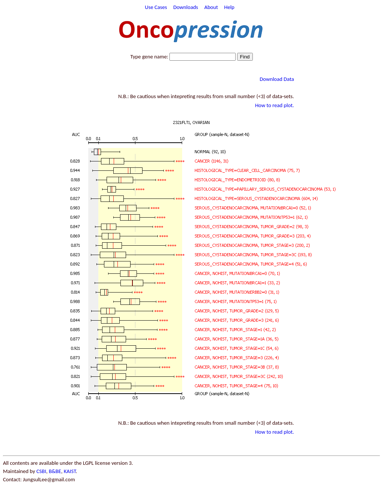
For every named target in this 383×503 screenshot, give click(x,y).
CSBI (41, 471)
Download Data (277, 79)
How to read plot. (274, 105)
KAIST (70, 471)
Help (229, 7)
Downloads (185, 7)
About (211, 7)
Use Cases (156, 7)
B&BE (55, 471)
